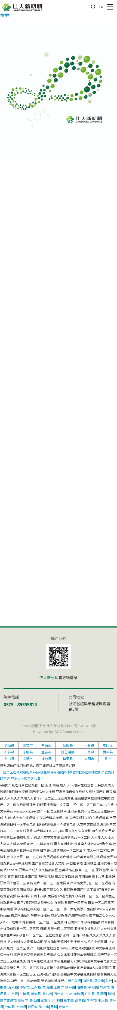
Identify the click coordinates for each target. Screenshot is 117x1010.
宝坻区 (46, 1000)
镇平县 (70, 987)
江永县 (36, 987)
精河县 (68, 758)
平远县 (103, 1000)
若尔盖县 (74, 980)
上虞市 (59, 987)
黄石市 (47, 993)
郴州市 (104, 987)
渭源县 (101, 993)
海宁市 (44, 1006)
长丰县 (68, 1000)
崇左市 (28, 745)
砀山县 (68, 745)
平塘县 (24, 993)
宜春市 (46, 751)
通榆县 (78, 993)
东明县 (28, 751)
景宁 (107, 758)
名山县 (9, 758)
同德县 (88, 980)
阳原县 (82, 987)
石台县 (13, 993)
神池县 (46, 758)
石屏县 (9, 751)
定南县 (21, 1006)
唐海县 (36, 993)
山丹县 (89, 751)
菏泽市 (91, 1000)
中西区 (46, 745)
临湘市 (28, 758)
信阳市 (23, 1000)
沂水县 (13, 987)
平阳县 (93, 987)
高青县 (80, 1000)
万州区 (59, 993)
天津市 (57, 1000)
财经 (109, 980)
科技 (111, 993)
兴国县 (10, 1006)
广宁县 (90, 993)
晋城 (54, 1006)
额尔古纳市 (8, 1000)
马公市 (99, 980)
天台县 (89, 745)
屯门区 (108, 745)
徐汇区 (33, 1006)
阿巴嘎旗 (67, 751)
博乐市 (24, 987)
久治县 (47, 987)
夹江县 (34, 1000)
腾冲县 (108, 751)
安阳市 (89, 758)
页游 (68, 993)
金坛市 (64, 1006)
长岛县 (9, 745)
